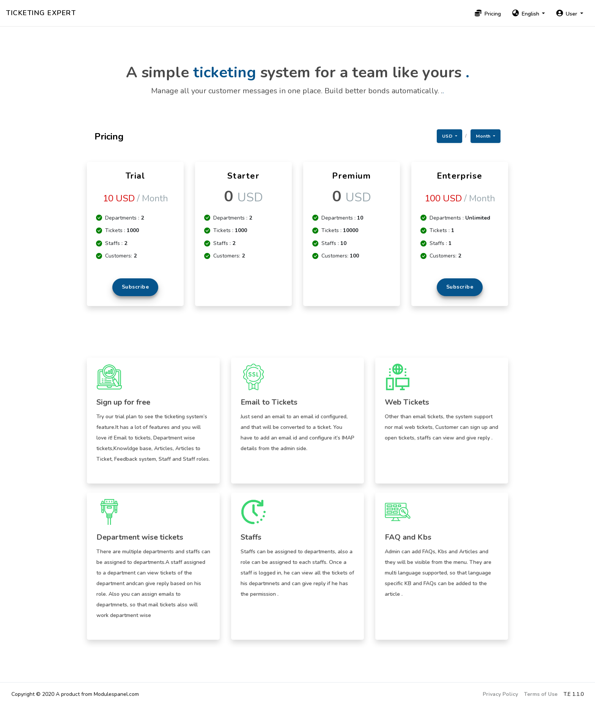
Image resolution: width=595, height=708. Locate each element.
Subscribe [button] (135, 286)
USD (448, 136)
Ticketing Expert (41, 12)
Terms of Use (540, 694)
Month (484, 136)
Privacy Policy (500, 694)
